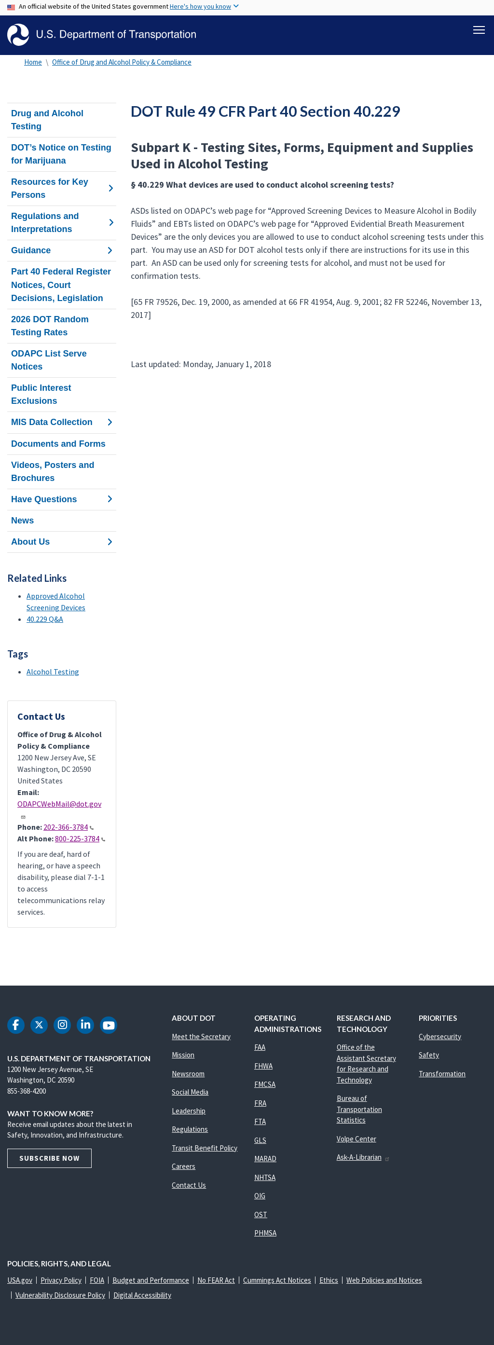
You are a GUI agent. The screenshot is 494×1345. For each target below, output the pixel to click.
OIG (259, 1195)
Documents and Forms (58, 444)
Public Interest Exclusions (41, 394)
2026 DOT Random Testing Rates (50, 326)
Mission (183, 1054)
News (22, 520)
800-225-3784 (80, 838)
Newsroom (188, 1073)
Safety (429, 1054)
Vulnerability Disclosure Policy (60, 1295)
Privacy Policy (61, 1280)
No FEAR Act (216, 1280)
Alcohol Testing (53, 671)
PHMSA (265, 1232)
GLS (260, 1140)
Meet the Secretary (201, 1036)
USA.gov (19, 1280)
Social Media (190, 1092)
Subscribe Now (49, 1158)
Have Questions (61, 499)
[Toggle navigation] (479, 29)
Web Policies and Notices (384, 1280)
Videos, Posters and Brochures (52, 471)
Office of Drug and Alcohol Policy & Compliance (122, 62)
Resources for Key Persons (61, 188)
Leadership (189, 1110)
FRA (260, 1103)
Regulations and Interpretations (61, 222)
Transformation (442, 1073)
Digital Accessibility (142, 1295)
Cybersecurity (440, 1036)
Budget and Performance (150, 1280)
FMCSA (264, 1084)
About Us (61, 542)
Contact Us (189, 1185)
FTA (260, 1121)
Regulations (190, 1129)
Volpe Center (356, 1138)
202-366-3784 (68, 827)
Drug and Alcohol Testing (47, 120)
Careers (183, 1166)
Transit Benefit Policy (204, 1148)
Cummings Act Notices (277, 1280)
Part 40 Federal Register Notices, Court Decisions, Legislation (61, 285)
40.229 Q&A (45, 619)
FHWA (263, 1066)
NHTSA (264, 1177)
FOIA (97, 1280)
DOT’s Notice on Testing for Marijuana (61, 154)
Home (33, 62)
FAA (259, 1047)
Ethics (328, 1280)
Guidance (61, 250)
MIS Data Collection (61, 422)
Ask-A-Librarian (363, 1157)
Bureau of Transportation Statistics (359, 1109)
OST (260, 1214)
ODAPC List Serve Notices (49, 360)
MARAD (265, 1158)
